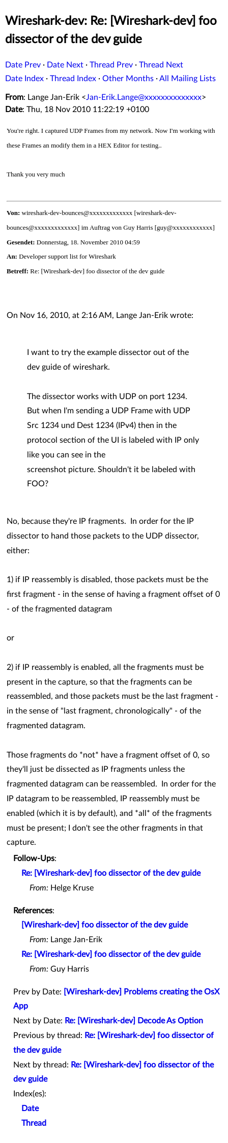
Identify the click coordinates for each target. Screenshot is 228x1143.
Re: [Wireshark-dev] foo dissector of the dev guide (111, 873)
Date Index (24, 79)
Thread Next (161, 65)
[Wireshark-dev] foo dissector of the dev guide (104, 925)
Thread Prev (111, 65)
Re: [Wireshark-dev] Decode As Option (134, 1021)
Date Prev (23, 65)
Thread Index (73, 79)
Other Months (128, 79)
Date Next (65, 65)
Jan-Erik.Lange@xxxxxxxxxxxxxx (144, 97)
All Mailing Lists (187, 79)
